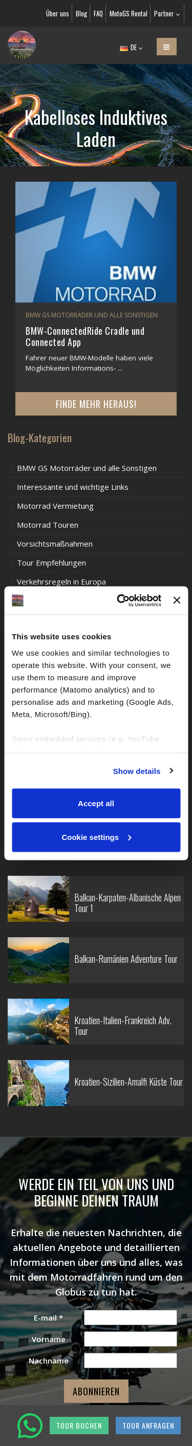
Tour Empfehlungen (51, 562)
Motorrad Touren (47, 525)
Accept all (96, 803)
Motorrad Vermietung (55, 506)
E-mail (48, 1317)
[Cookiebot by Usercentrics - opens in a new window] (120, 600)
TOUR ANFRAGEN (148, 1425)
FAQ (98, 13)
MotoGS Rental (128, 13)
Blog (81, 13)
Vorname (49, 1339)
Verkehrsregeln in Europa (61, 581)
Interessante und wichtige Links (73, 487)
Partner (167, 13)
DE (131, 47)
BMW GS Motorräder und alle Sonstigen (87, 468)
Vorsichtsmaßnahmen (55, 543)
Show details (137, 770)
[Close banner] (176, 600)
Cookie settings (96, 836)
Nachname (49, 1360)
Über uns (57, 13)
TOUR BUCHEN (79, 1425)
